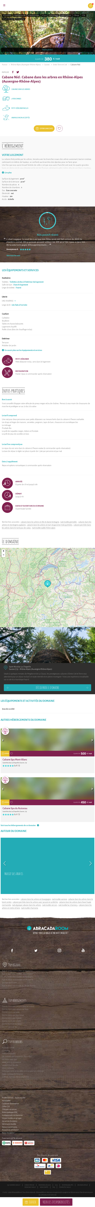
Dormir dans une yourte (11, 1021)
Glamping (6, 1051)
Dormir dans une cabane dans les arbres (18, 1006)
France (4, 65)
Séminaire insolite (9, 1124)
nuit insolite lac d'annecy (67, 905)
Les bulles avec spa (9, 1059)
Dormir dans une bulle (11, 1012)
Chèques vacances (9, 1109)
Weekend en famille (10, 1065)
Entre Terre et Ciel (60, 65)
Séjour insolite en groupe (11, 1118)
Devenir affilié (82, 1185)
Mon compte (44, 1187)
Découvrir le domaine (47, 687)
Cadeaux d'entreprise (10, 1104)
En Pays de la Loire (9, 983)
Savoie (47, 65)
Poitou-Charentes (9, 1054)
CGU (56, 1185)
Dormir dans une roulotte (12, 1018)
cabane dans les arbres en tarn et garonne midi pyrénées (49, 525)
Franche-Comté (8, 1048)
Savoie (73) (13, 669)
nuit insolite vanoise (59, 899)
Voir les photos (47, 50)
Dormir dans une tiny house (13, 1015)
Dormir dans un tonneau (11, 1024)
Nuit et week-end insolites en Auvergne (17, 977)
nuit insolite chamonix (29, 908)
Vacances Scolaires (9, 1121)
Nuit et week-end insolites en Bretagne (17, 974)
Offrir (32, 1202)
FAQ (54, 1187)
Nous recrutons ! (8, 1133)
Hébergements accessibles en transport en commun (23, 1071)
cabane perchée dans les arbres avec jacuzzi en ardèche (35, 902)
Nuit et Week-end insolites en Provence (17, 980)
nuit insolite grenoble (68, 522)
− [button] (3, 555)
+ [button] (3, 551)
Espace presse (29, 1185)
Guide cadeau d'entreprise (12, 1074)
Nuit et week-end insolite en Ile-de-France (18, 986)
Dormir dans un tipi (9, 1027)
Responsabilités (67, 1185)
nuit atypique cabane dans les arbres (26, 905)
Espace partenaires (9, 1127)
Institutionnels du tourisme (12, 1115)
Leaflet (72, 626)
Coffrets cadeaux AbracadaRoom (15, 1077)
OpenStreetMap (82, 626)
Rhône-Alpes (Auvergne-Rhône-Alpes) (26, 65)
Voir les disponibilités (56, 1202)
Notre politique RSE (9, 1112)
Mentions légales (45, 1185)
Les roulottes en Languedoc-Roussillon (17, 1056)
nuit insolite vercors (49, 905)
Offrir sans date (46, 129)
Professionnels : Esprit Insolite (13, 1098)
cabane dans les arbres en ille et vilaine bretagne (40, 522)
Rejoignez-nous (30, 1187)
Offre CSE (6, 1107)
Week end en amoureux (11, 1062)
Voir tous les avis (13, 256)
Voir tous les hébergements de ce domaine (18, 825)
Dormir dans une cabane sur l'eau (15, 1009)
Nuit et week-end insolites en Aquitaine (17, 971)
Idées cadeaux (8, 1068)
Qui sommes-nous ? (13, 1185)
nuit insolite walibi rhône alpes (43, 528)
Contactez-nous (65, 1187)
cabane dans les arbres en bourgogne (36, 899)
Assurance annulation (10, 1130)
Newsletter (6, 1101)
